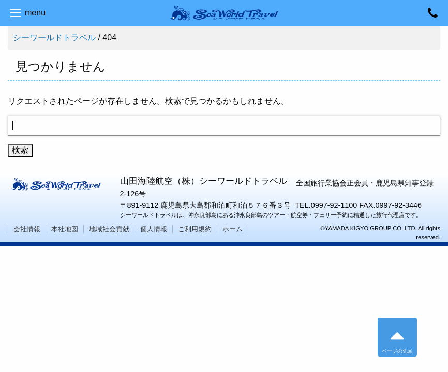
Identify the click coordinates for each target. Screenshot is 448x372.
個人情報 (153, 229)
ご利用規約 (195, 229)
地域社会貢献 (109, 229)
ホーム (232, 229)
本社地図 (64, 229)
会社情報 (26, 229)
